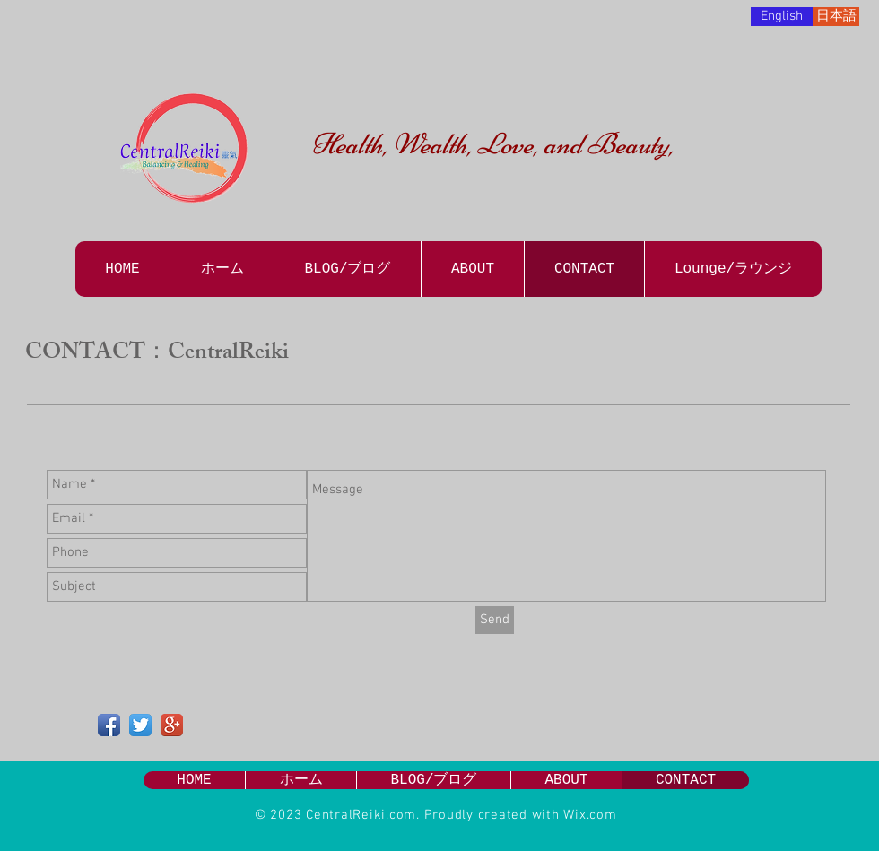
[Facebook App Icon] (109, 725)
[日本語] (836, 16)
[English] (782, 16)
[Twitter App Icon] (140, 725)
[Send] (494, 620)
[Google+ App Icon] (172, 725)
